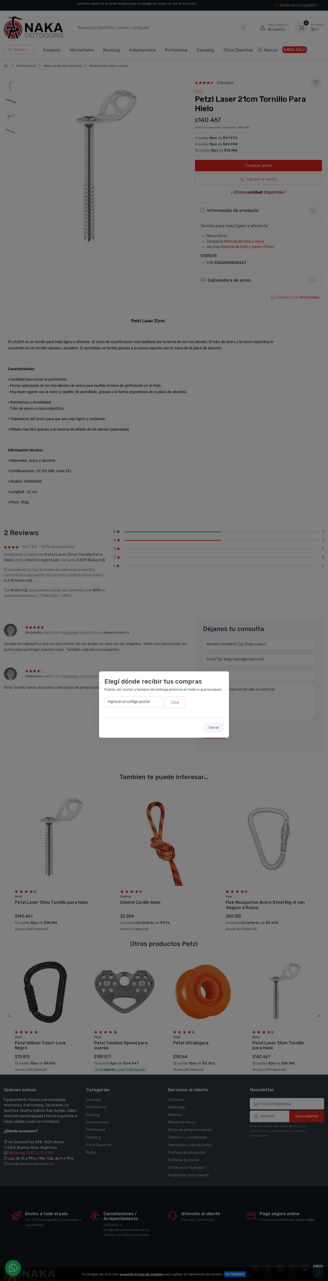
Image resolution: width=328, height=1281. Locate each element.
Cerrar (214, 727)
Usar (175, 702)
